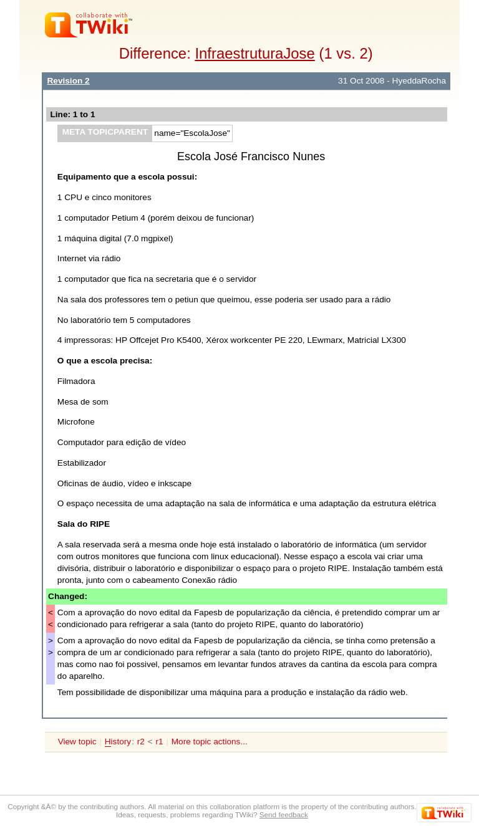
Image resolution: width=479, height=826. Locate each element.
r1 (159, 741)
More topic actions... (210, 741)
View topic (77, 741)
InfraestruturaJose (254, 53)
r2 (141, 741)
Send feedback (283, 814)
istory (118, 742)
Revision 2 (68, 80)
